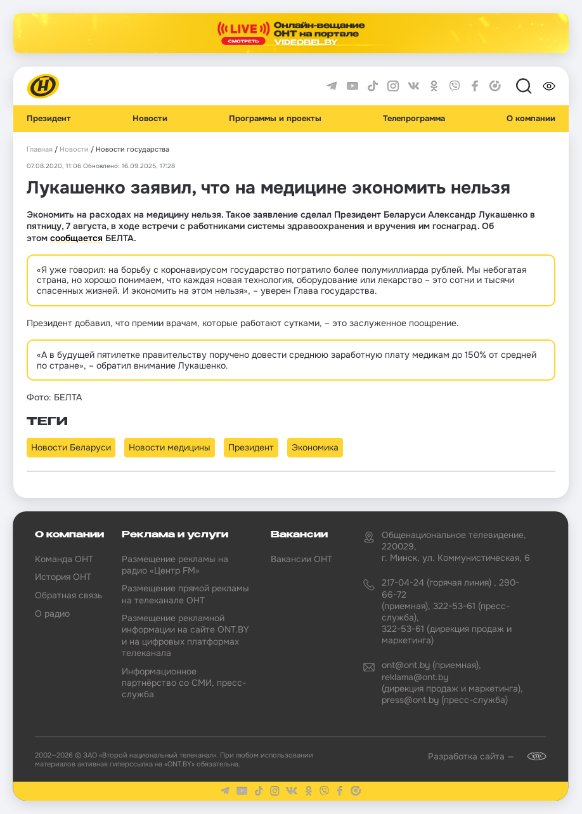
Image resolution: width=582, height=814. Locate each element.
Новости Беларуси (71, 447)
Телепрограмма (414, 118)
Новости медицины (169, 447)
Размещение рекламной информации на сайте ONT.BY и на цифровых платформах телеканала (185, 635)
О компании (531, 118)
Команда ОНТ (64, 559)
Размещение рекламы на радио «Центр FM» (175, 564)
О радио (52, 613)
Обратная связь (68, 595)
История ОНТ (63, 576)
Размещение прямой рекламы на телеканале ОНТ (185, 593)
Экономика (315, 447)
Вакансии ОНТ (301, 559)
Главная (40, 149)
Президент (49, 118)
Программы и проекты (275, 118)
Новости (150, 118)
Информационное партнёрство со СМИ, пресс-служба (184, 683)
